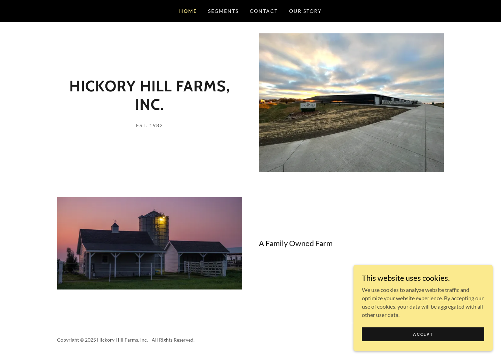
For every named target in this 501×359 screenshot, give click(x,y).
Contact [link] (264, 11)
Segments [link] (223, 11)
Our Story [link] (305, 11)
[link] (149, 107)
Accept (423, 334)
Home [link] (188, 11)
